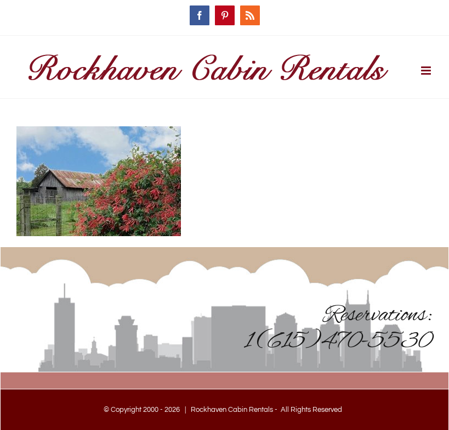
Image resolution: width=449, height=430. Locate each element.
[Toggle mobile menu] (427, 70)
